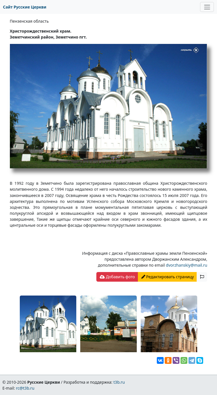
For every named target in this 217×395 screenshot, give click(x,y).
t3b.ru (119, 382)
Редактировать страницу (167, 276)
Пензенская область (29, 21)
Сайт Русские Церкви (24, 7)
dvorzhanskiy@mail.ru (186, 265)
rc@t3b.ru (25, 388)
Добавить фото (117, 276)
